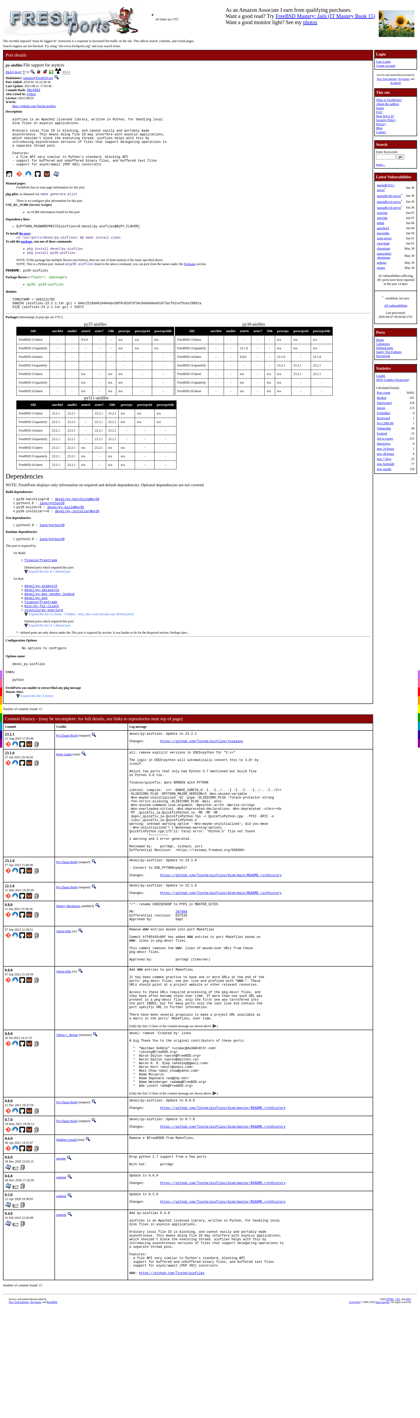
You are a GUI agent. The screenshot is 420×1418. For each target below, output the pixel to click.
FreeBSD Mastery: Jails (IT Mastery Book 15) (325, 16)
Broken (381, 398)
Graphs (380, 376)
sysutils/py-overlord (43, 636)
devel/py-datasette (41, 613)
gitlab (380, 223)
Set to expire (385, 438)
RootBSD (396, 82)
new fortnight (385, 464)
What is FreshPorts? (389, 100)
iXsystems (403, 78)
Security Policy (386, 120)
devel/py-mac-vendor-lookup (49, 618)
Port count (383, 393)
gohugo (382, 263)
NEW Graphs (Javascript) (392, 380)
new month (384, 469)
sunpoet (61, 1273)
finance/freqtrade (40, 582)
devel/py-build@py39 (65, 527)
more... (380, 164)
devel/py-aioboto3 (40, 609)
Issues (380, 108)
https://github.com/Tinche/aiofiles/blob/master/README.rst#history (223, 1202)
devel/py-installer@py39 (77, 532)
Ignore (381, 408)
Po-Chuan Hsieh (66, 764)
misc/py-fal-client (41, 631)
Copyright (354, 1414)
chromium (383, 248)
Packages (190, 278)
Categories (383, 344)
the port (24, 246)
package (26, 254)
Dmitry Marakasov (68, 963)
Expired (382, 433)
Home (380, 340)
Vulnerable (384, 428)
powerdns (383, 233)
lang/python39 (52, 523)
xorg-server (384, 238)
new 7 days (384, 459)
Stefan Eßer (63, 992)
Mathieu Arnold (66, 1234)
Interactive (384, 444)
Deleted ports (384, 348)
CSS (397, 1411)
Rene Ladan (64, 784)
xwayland (383, 243)
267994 (181, 971)
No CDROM (385, 423)
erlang (381, 268)
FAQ (379, 112)
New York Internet (387, 78)
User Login (383, 62)
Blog (379, 128)
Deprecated (384, 403)
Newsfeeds (383, 356)
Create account (385, 66)
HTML (390, 1411)
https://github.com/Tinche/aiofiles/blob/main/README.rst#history (221, 931)
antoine (61, 1253)
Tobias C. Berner (67, 1114)
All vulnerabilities (395, 305)
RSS (408, 1411)
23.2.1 (10, 72)
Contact (381, 132)
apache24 (383, 228)
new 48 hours (385, 454)
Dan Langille (382, 1414)
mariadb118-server (389, 208)
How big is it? (385, 116)
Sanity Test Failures (389, 352)
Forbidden (383, 413)
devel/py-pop (35, 622)
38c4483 (33, 90)
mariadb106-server (389, 196)
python (31, 94)
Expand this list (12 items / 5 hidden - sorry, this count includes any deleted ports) (81, 640)
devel (17, 72)
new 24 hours (385, 449)
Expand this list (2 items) (37, 724)
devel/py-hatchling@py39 (77, 518)
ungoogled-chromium (384, 255)
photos (310, 22)
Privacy (381, 124)
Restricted (383, 418)
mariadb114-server (389, 202)
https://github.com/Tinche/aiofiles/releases (201, 772)
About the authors (387, 104)
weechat (382, 213)
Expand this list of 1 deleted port (50, 594)
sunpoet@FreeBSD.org (38, 78)
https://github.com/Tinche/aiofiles (34, 107)
